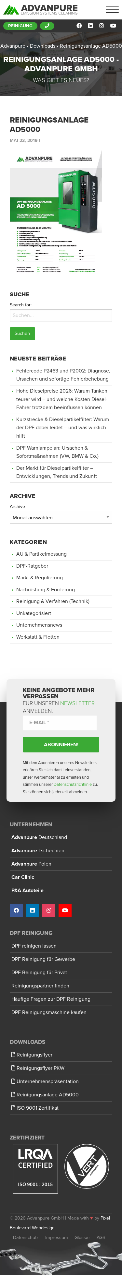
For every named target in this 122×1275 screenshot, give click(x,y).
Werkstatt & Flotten (38, 637)
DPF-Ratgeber (32, 566)
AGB (101, 1237)
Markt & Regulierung (39, 577)
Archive (17, 506)
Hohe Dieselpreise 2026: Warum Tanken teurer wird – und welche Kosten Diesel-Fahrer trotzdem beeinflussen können (61, 399)
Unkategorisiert (33, 613)
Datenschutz (26, 1237)
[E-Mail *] (60, 722)
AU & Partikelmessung (41, 554)
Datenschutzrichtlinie (73, 784)
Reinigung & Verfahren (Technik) (52, 601)
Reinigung (20, 26)
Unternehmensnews (39, 625)
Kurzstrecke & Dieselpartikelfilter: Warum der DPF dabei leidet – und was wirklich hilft (62, 427)
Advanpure (39, 837)
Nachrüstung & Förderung (45, 589)
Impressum (56, 1237)
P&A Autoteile (27, 890)
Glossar (82, 1237)
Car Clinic (22, 877)
